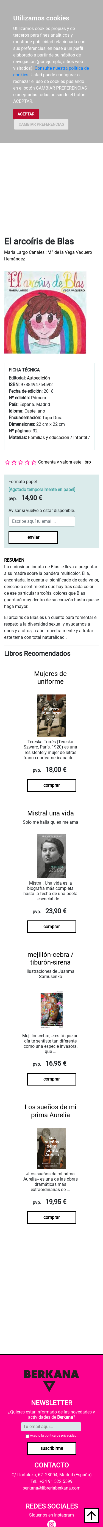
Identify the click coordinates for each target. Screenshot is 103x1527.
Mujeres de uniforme (50, 678)
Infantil (80, 437)
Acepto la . (53, 1435)
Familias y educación (48, 437)
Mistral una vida (50, 813)
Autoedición (38, 378)
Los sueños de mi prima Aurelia (50, 1111)
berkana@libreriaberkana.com (51, 1488)
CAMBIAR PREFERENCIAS (41, 124)
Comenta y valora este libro (64, 462)
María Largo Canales (24, 252)
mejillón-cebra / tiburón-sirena (50, 958)
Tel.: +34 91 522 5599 (51, 1481)
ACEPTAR (26, 114)
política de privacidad (61, 1435)
